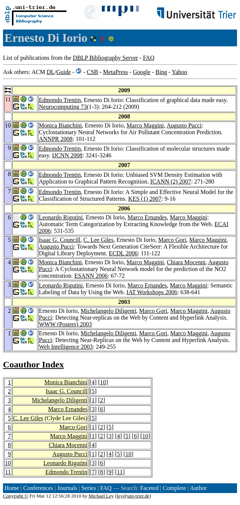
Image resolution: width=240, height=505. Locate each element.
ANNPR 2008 (55, 139)
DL (50, 72)
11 (8, 472)
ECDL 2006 (123, 253)
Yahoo (179, 72)
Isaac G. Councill (60, 240)
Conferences (38, 488)
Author (198, 488)
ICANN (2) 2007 (170, 181)
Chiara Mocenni (186, 262)
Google (141, 72)
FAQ (149, 58)
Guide (63, 72)
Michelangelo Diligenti (108, 311)
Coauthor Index (33, 364)
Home (11, 488)
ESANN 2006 (90, 275)
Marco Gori (172, 240)
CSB (92, 72)
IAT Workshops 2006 (152, 292)
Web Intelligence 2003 (66, 347)
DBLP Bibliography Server (105, 58)
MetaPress (115, 72)
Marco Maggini (145, 125)
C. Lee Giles (98, 240)
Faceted (149, 488)
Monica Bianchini (60, 125)
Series (88, 488)
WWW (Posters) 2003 (65, 324)
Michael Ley (101, 496)
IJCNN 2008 (67, 155)
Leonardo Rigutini (61, 217)
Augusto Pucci (184, 125)
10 (103, 382)
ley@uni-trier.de (133, 496)
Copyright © (15, 496)
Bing (161, 72)
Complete (174, 488)
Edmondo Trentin (60, 100)
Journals (67, 488)
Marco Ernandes (147, 217)
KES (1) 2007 (145, 198)
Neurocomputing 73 (63, 107)
